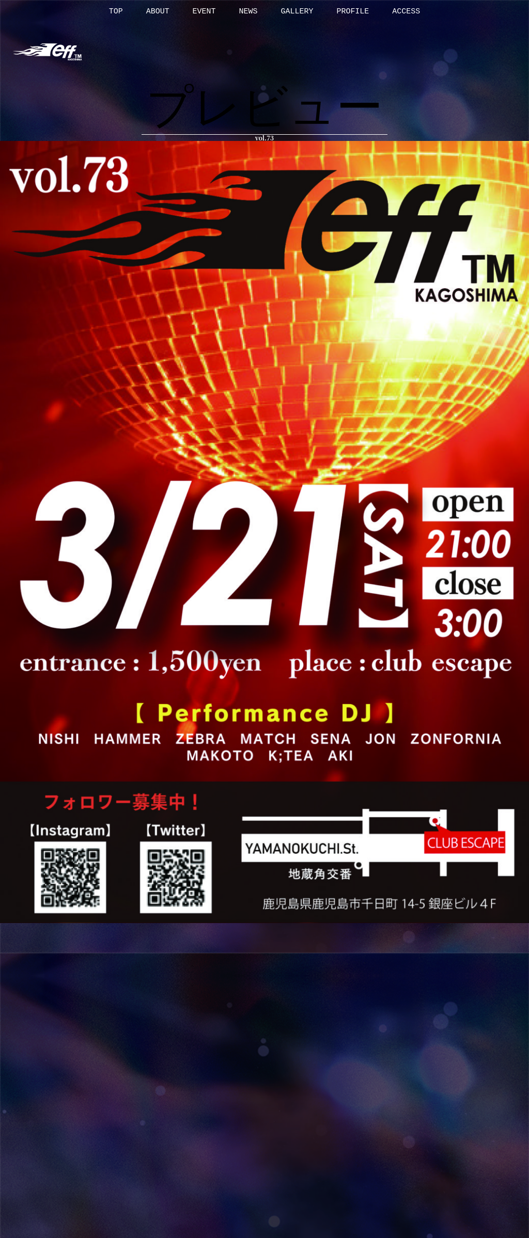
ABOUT (157, 11)
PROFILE (352, 11)
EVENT (204, 11)
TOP (116, 11)
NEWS (248, 11)
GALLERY (297, 11)
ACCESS (406, 11)
